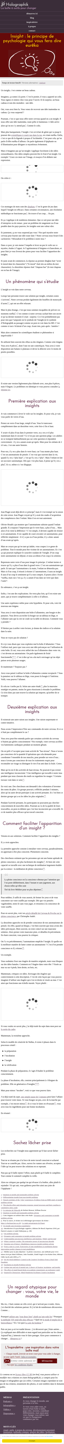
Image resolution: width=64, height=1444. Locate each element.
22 (2, 1272)
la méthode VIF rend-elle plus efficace (17, 1320)
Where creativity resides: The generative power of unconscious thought (29, 1241)
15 (2, 1244)
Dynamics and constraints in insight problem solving (22, 1236)
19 (2, 1265)
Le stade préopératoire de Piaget (33, 1223)
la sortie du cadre (8, 1029)
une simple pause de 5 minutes (34, 1097)
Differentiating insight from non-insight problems (20, 1197)
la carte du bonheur (33, 1323)
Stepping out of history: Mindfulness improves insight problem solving (29, 1244)
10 (2, 1228)
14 (2, 1241)
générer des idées (37, 1432)
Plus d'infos (50, 1436)
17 (2, 1252)
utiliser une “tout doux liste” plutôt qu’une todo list (30, 1317)
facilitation (49, 1432)
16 (2, 1247)
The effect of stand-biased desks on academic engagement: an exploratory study (32, 1270)
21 (2, 1270)
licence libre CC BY (23, 1374)
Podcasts (7, 1401)
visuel (5, 1430)
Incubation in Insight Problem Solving (17, 1265)
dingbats (31, 207)
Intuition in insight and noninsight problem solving (21, 1195)
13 (2, 1239)
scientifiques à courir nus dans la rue (26, 135)
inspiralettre (31, 22)
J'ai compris (32, 1441)
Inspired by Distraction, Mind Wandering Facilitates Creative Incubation (29, 1272)
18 (2, 1260)
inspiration (7, 1432)
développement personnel (44, 1430)
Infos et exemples (28, 1357)
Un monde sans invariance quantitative (16, 1226)
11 (2, 1234)
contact (32, 31)
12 (2, 1236)
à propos (32, 26)
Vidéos (6, 1409)
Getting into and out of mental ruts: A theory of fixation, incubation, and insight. (32, 1267)
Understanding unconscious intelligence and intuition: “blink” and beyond (30, 1239)
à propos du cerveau (23, 1430)
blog (32, 18)
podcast (42, 83)
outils (11, 1430)
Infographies (8, 1405)
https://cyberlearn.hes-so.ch (10, 1223)
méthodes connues (21, 1432)
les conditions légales (24, 1365)
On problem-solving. (11, 1234)
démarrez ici (32, 13)
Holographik (14, 3)
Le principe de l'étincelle (12, 1210)
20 (2, 1267)
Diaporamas (8, 1413)
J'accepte (20, 1365)
